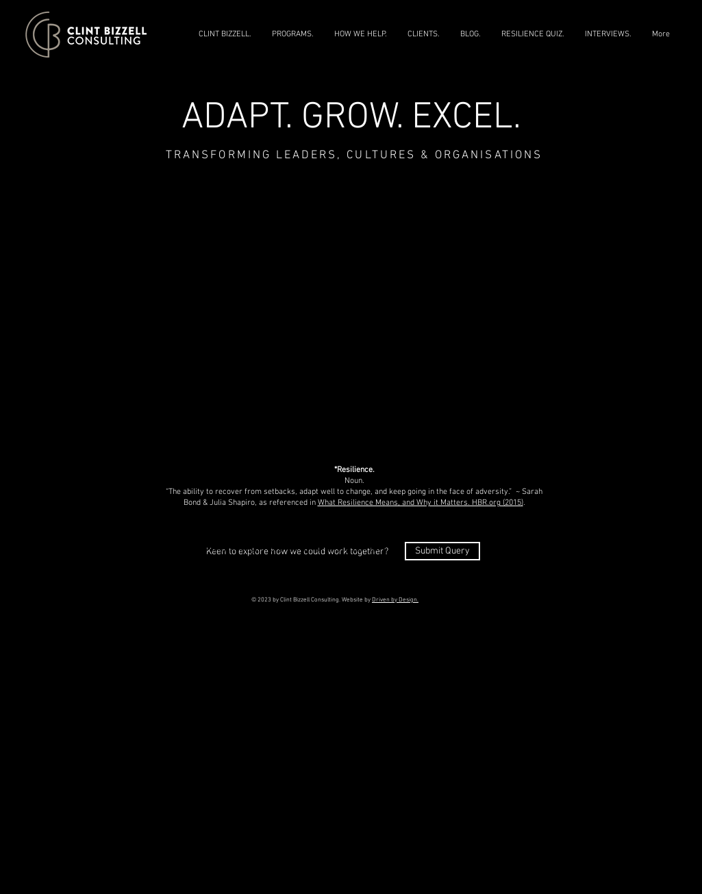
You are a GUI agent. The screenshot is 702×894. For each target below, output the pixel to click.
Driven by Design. (395, 600)
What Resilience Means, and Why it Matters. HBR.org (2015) (420, 503)
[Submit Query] (442, 551)
